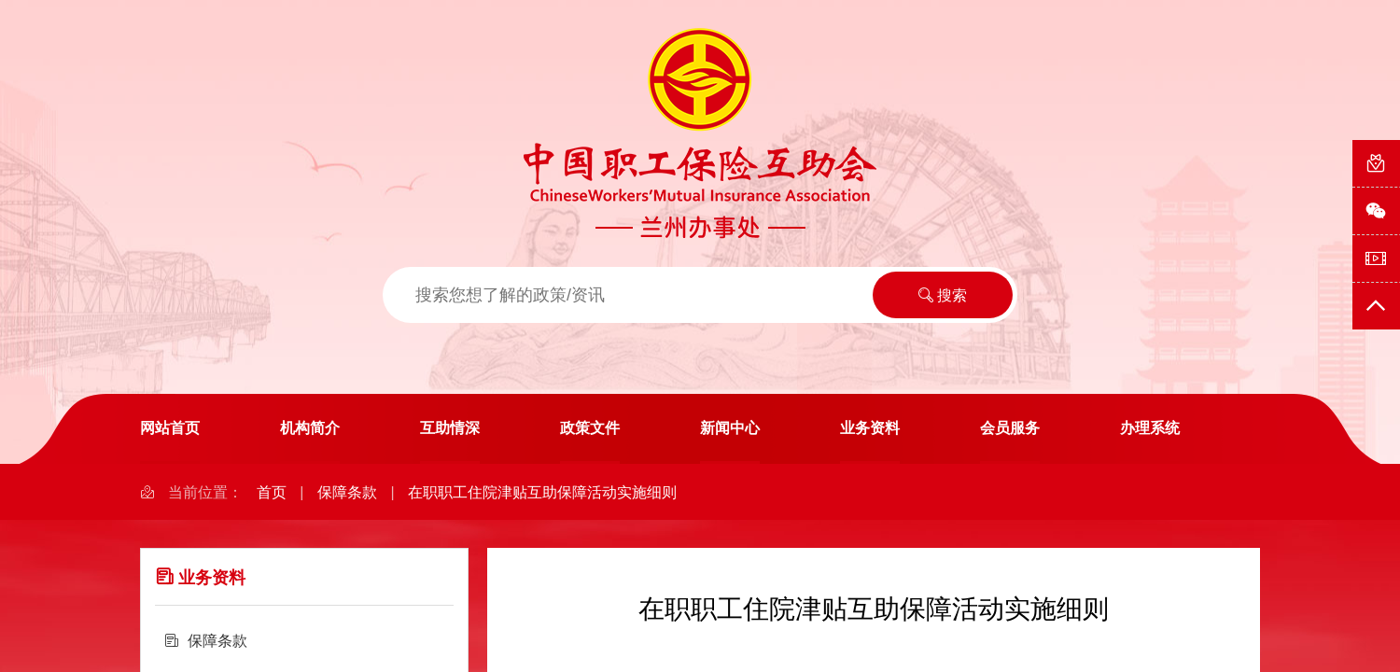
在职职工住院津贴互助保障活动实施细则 (542, 492)
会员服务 (1010, 428)
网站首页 (170, 428)
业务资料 (870, 428)
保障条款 (347, 492)
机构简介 (310, 428)
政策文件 (590, 428)
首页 (272, 492)
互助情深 (450, 428)
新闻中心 (730, 428)
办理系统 (1150, 428)
